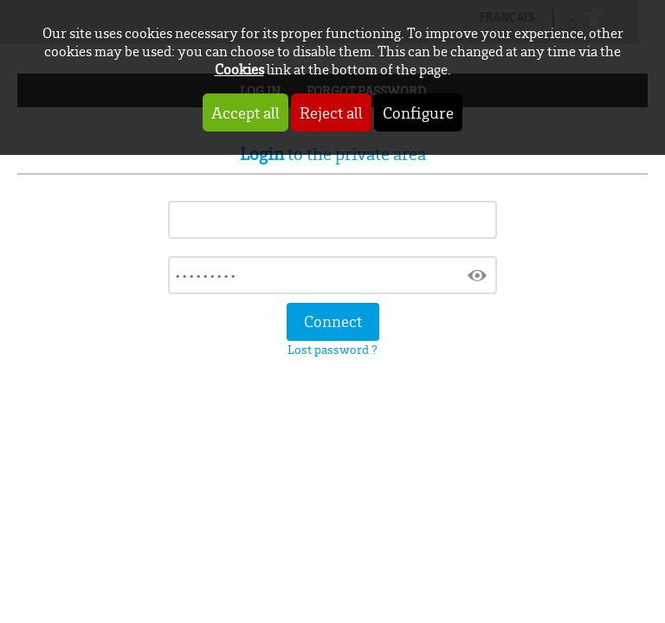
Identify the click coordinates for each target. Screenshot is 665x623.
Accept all (245, 112)
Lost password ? (332, 349)
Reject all (331, 112)
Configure (418, 112)
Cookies (239, 69)
